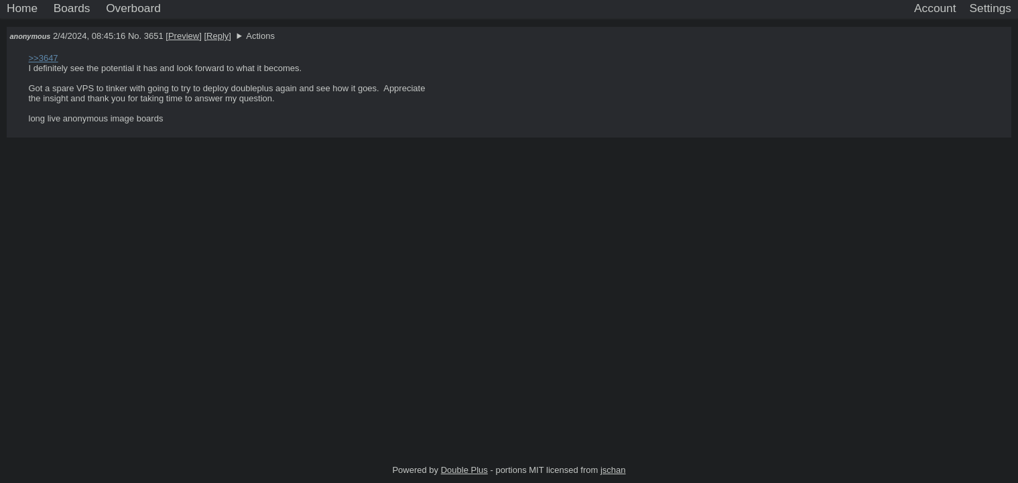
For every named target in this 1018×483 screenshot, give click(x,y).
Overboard (133, 8)
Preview (183, 36)
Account (935, 8)
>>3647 (43, 58)
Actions (260, 36)
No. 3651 (147, 36)
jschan (613, 470)
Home (22, 8)
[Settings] (990, 8)
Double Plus (464, 470)
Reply (217, 36)
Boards (72, 8)
